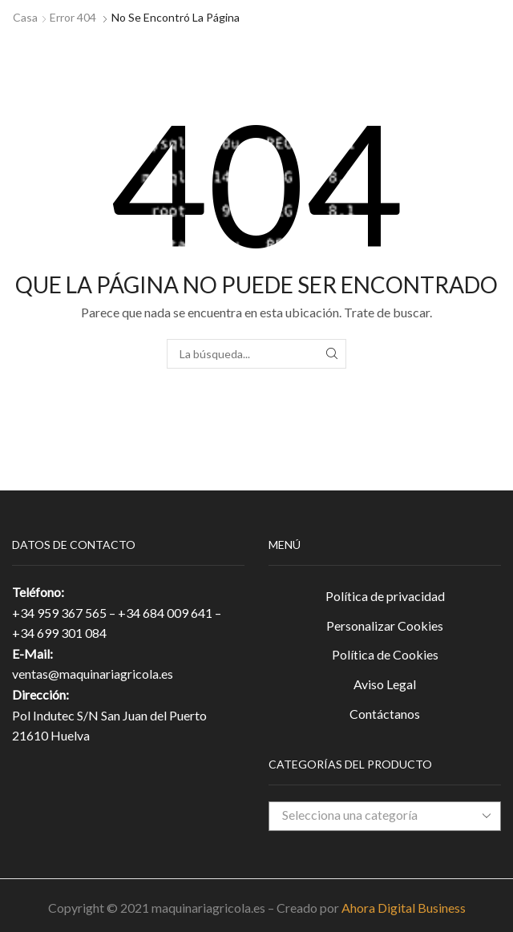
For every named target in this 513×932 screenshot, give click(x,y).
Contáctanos (384, 713)
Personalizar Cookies (384, 625)
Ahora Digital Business (403, 907)
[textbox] (372, 815)
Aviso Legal (384, 684)
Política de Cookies (385, 654)
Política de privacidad (385, 595)
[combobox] (385, 816)
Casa (25, 17)
